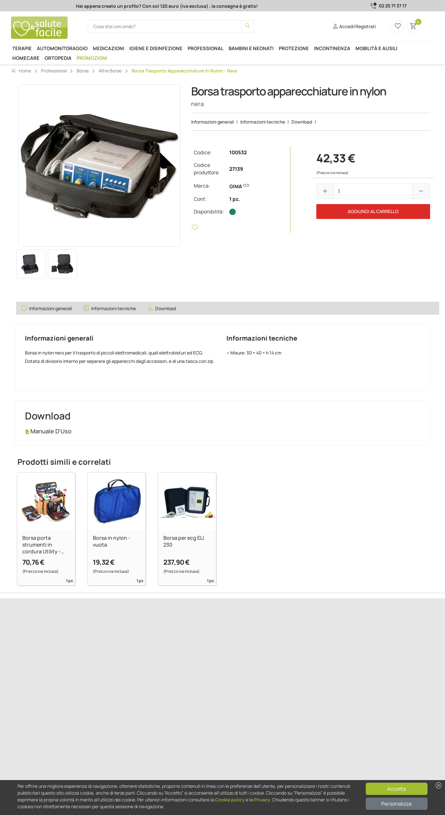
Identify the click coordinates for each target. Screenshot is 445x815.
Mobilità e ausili (376, 48)
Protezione (294, 48)
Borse (83, 71)
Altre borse (110, 71)
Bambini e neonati (251, 48)
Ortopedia (58, 58)
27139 (236, 169)
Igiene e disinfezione (155, 48)
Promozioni (92, 58)
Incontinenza (332, 48)
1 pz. (234, 199)
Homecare (25, 58)
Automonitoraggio (62, 48)
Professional (205, 48)
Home (21, 70)
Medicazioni (108, 48)
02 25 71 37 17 (393, 6)
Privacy (262, 800)
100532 (238, 152)
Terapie (22, 48)
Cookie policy (230, 800)
